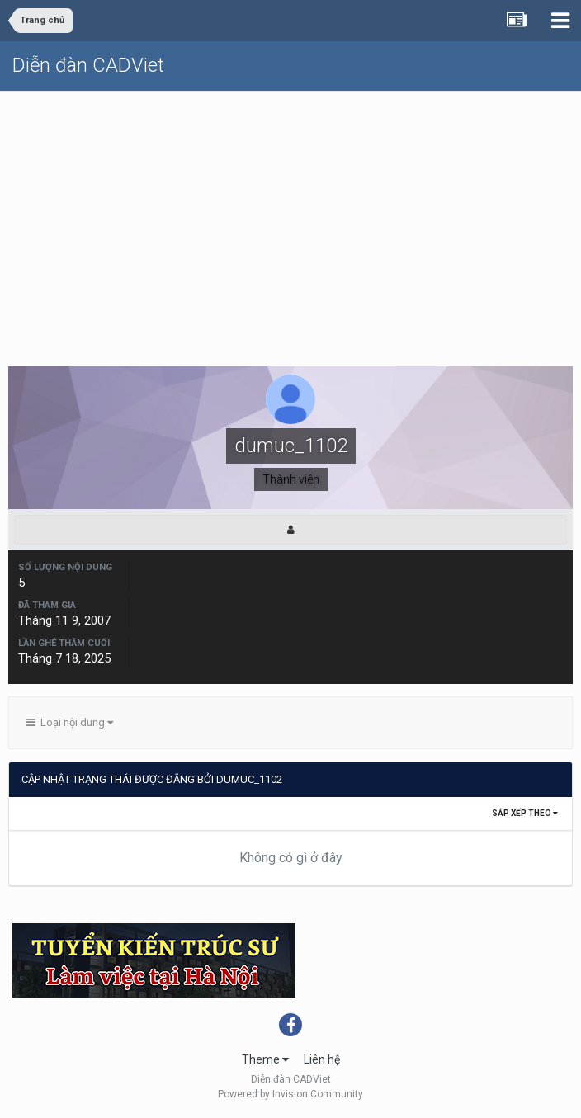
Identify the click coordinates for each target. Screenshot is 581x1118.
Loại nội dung (69, 722)
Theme (265, 1059)
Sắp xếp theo (525, 813)
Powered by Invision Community (290, 1094)
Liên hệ (322, 1059)
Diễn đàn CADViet (88, 65)
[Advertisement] (290, 215)
